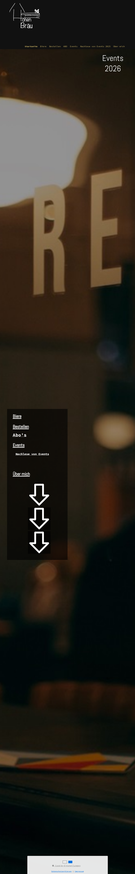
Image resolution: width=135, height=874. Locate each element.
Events (74, 46)
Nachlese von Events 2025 (95, 46)
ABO (65, 46)
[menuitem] (31, 46)
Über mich (119, 46)
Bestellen (55, 46)
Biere (43, 46)
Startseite (31, 46)
